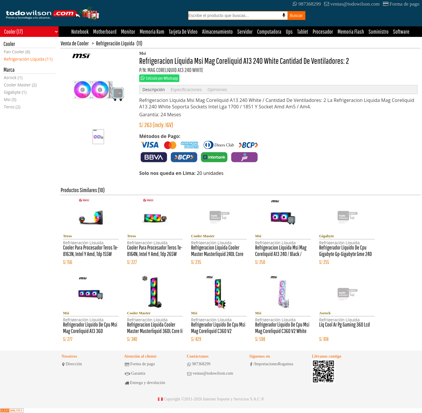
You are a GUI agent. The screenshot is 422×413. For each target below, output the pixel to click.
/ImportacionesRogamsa (271, 364)
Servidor (245, 31)
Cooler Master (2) (20, 85)
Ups (289, 31)
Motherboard (105, 31)
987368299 (307, 4)
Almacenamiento (217, 31)
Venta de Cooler (75, 43)
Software (401, 31)
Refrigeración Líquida (115, 43)
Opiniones (217, 89)
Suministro (378, 31)
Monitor (128, 31)
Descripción (153, 89)
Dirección (72, 364)
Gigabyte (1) (15, 92)
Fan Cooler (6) (17, 51)
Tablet (302, 31)
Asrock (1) (13, 77)
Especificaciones (186, 89)
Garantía (135, 373)
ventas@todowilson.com (352, 4)
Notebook (80, 31)
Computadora (269, 31)
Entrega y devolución (145, 382)
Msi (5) (10, 99)
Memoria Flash (351, 31)
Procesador (323, 31)
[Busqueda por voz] (283, 15)
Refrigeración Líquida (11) (28, 59)
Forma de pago (401, 4)
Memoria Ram (151, 31)
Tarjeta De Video (183, 31)
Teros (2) (12, 107)
